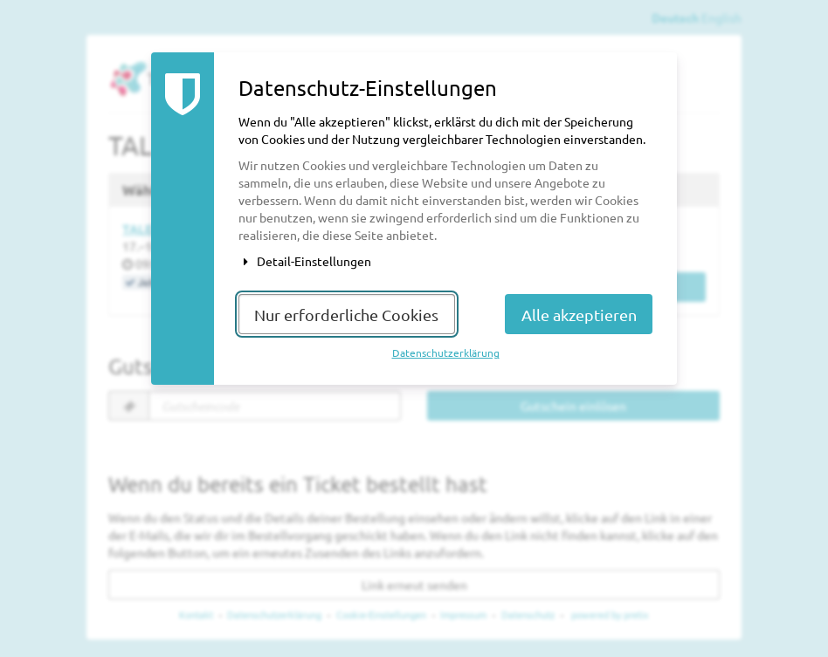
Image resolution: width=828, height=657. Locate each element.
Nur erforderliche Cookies (346, 314)
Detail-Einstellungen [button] (304, 261)
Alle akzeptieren (579, 314)
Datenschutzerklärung (446, 352)
